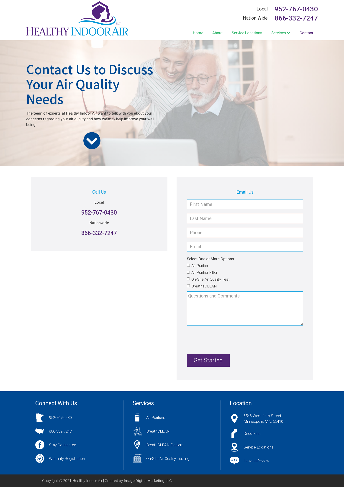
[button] (281, 33)
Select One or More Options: (211, 258)
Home (198, 33)
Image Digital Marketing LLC (148, 480)
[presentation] (221, 339)
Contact (306, 33)
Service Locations (247, 33)
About (217, 33)
